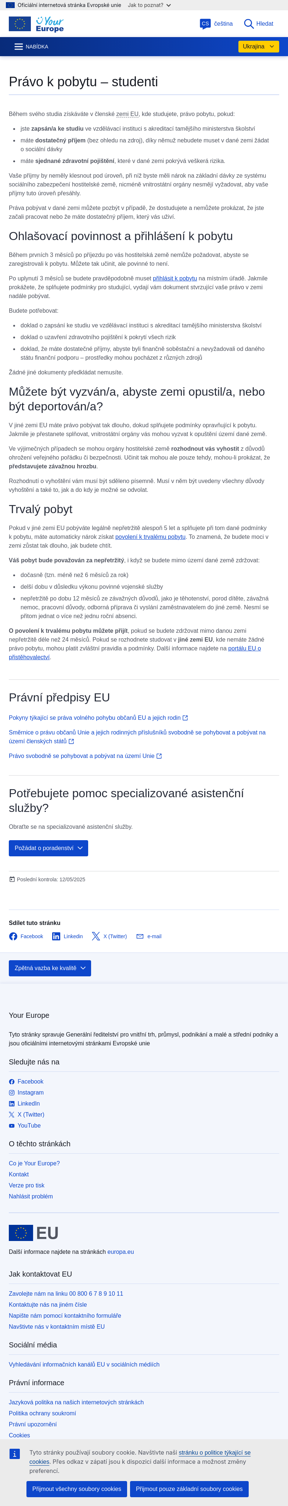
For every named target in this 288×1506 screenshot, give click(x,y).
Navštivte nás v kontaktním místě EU (57, 1327)
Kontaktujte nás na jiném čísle (48, 1305)
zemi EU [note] (127, 114)
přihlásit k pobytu (175, 278)
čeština (216, 23)
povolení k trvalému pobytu (150, 537)
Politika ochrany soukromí (42, 1413)
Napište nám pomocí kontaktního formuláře (65, 1316)
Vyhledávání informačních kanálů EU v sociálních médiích (84, 1364)
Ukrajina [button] (259, 46)
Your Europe (29, 1015)
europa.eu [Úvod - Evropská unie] (121, 1252)
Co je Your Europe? (34, 1163)
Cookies (19, 1435)
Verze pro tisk (26, 1185)
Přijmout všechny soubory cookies (76, 1489)
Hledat (258, 24)
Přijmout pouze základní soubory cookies (189, 1489)
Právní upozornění (33, 1424)
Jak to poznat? (149, 5)
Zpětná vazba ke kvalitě (51, 968)
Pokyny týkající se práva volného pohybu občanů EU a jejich (98, 718)
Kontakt (19, 1174)
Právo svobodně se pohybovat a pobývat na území (85, 756)
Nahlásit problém (31, 1196)
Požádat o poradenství (49, 848)
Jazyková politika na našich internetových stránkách (76, 1402)
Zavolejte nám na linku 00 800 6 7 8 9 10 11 (66, 1294)
